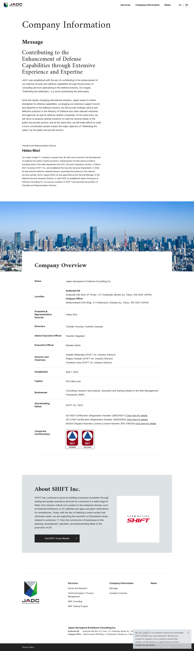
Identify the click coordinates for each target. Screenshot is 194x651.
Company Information (147, 5)
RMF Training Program (78, 606)
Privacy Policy (28, 647)
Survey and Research (77, 588)
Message (113, 588)
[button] (188, 632)
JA (179, 5)
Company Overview (118, 593)
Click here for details (137, 415)
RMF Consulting (75, 601)
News (167, 5)
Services (125, 5)
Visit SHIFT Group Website (57, 538)
